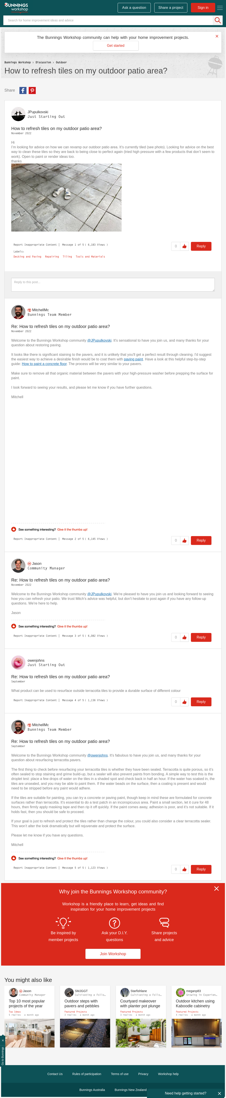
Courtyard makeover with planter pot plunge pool (140, 1003)
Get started (115, 45)
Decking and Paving (27, 256)
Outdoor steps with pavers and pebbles (81, 1003)
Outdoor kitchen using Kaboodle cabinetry (195, 1003)
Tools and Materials (90, 256)
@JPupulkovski (99, 340)
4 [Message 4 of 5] (75, 700)
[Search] (113, 20)
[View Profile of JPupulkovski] (38, 112)
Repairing (52, 256)
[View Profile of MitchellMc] (40, 310)
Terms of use (119, 1074)
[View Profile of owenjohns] (36, 660)
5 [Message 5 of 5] (75, 867)
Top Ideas (15, 1011)
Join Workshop (113, 954)
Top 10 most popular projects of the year (27, 1003)
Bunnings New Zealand (131, 1090)
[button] (66, 198)
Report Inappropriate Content (35, 244)
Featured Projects (75, 1011)
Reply (201, 246)
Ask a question (134, 7)
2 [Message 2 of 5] (75, 539)
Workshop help (168, 1074)
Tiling (67, 256)
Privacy (143, 1074)
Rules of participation (86, 1074)
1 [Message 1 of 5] (75, 244)
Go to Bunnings (2, 1056)
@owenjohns (97, 755)
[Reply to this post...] (113, 285)
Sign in (203, 7)
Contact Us (55, 1074)
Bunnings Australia (92, 1090)
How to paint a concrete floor (44, 364)
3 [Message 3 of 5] (75, 635)
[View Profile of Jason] (36, 563)
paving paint (133, 359)
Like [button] (184, 246)
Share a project (170, 7)
